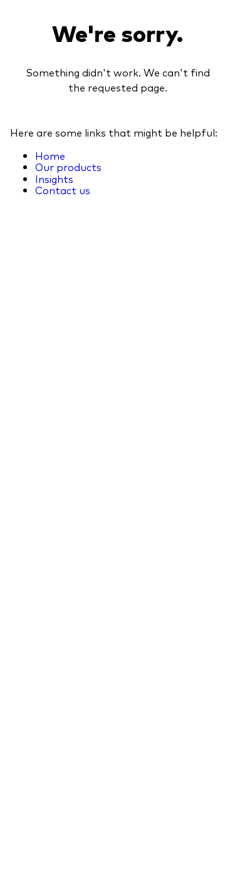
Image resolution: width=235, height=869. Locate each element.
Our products (68, 167)
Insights (54, 178)
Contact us (62, 190)
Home (50, 155)
